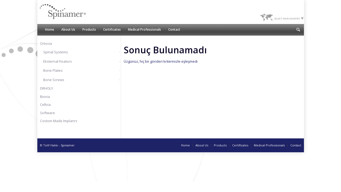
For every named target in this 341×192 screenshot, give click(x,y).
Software (47, 112)
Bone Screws (53, 79)
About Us (201, 145)
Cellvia (45, 104)
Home (185, 145)
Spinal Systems (55, 52)
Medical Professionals (269, 145)
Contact (295, 145)
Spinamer (68, 145)
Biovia (45, 96)
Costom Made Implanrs (58, 120)
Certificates (240, 145)
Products (220, 145)
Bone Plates (53, 70)
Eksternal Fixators (57, 61)
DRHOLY (46, 88)
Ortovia (46, 43)
